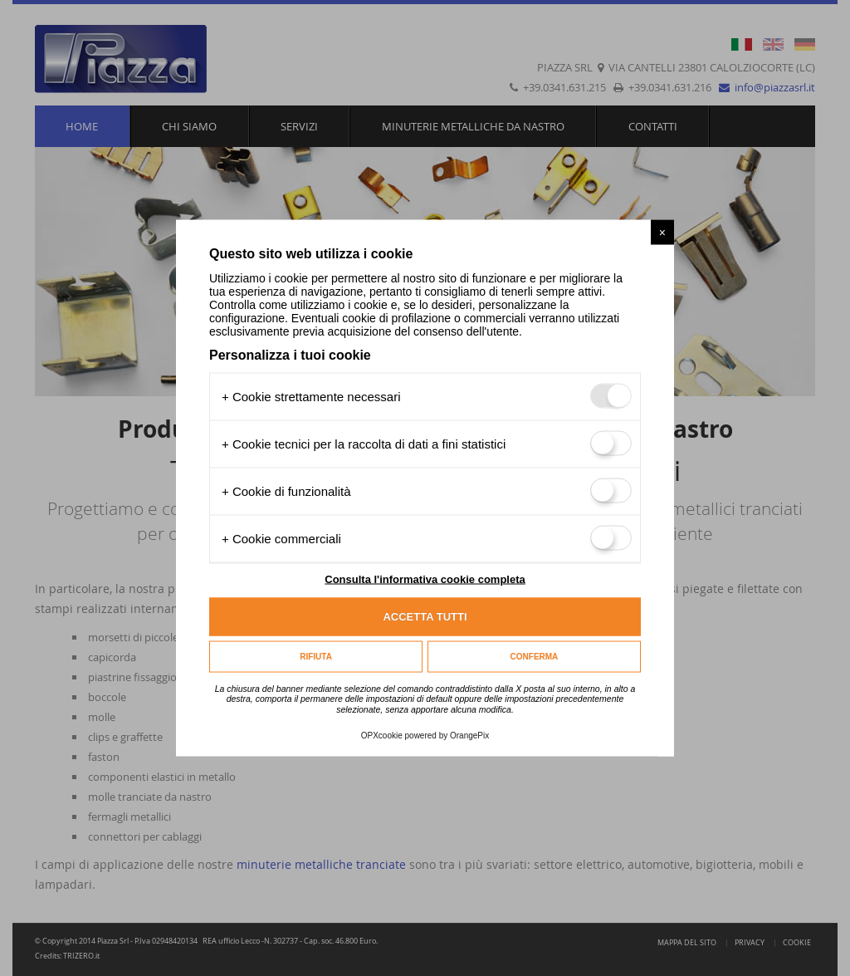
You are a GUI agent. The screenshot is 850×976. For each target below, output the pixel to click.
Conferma (534, 656)
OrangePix (469, 735)
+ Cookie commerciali (281, 538)
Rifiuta (316, 656)
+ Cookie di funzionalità (286, 490)
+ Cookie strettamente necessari (311, 396)
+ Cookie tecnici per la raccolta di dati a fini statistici (364, 443)
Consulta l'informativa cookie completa (425, 578)
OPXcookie (382, 735)
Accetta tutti (425, 617)
